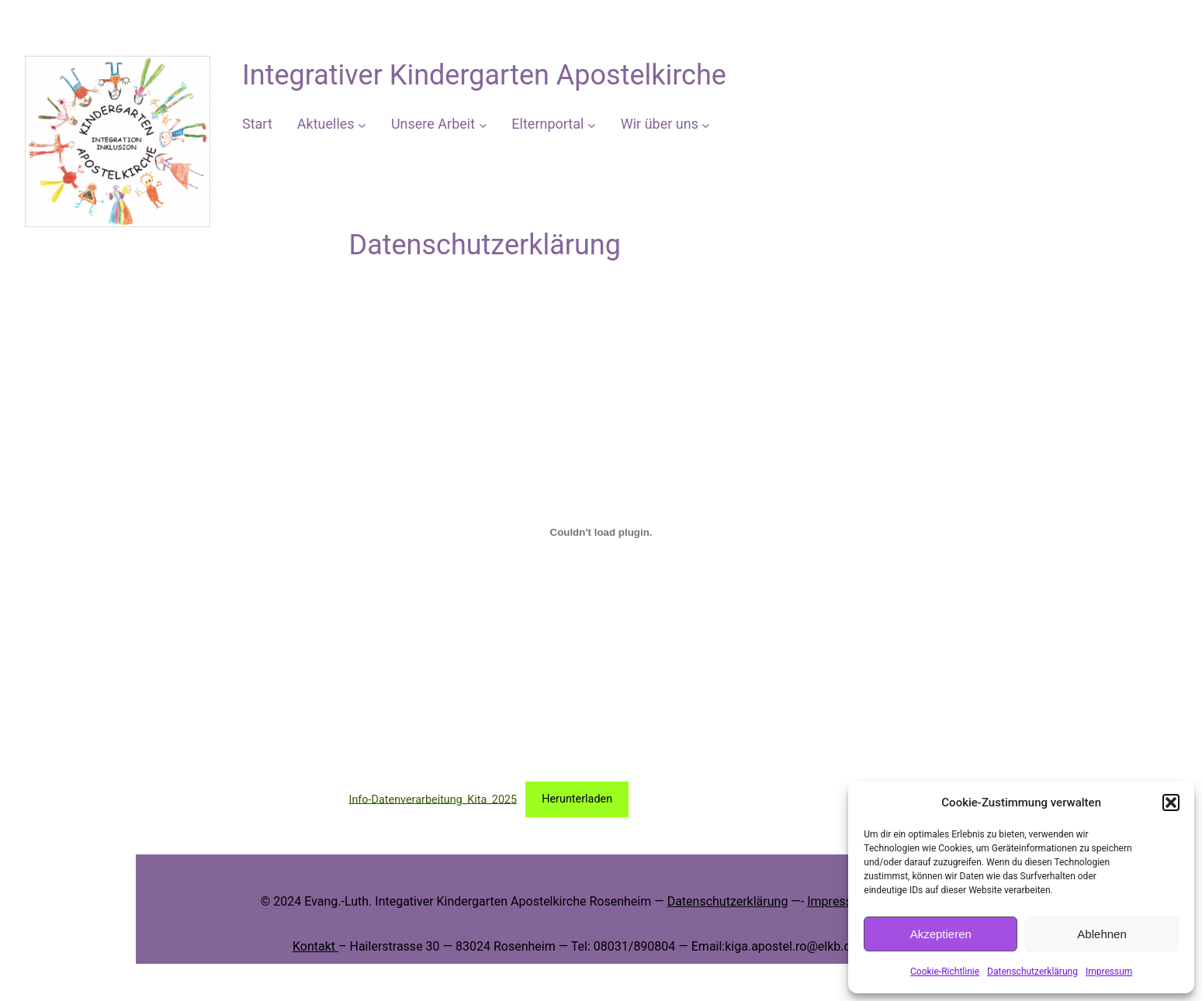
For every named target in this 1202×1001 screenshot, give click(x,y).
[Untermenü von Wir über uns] (705, 124)
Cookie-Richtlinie (944, 971)
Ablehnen (1101, 934)
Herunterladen (577, 799)
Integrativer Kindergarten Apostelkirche (484, 75)
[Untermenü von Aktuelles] (362, 124)
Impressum (1109, 971)
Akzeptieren (941, 934)
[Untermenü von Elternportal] (591, 124)
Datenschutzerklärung (1032, 971)
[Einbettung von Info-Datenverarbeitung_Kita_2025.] (601, 532)
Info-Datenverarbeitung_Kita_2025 (433, 799)
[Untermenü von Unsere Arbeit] (483, 124)
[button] (1171, 802)
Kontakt (315, 946)
